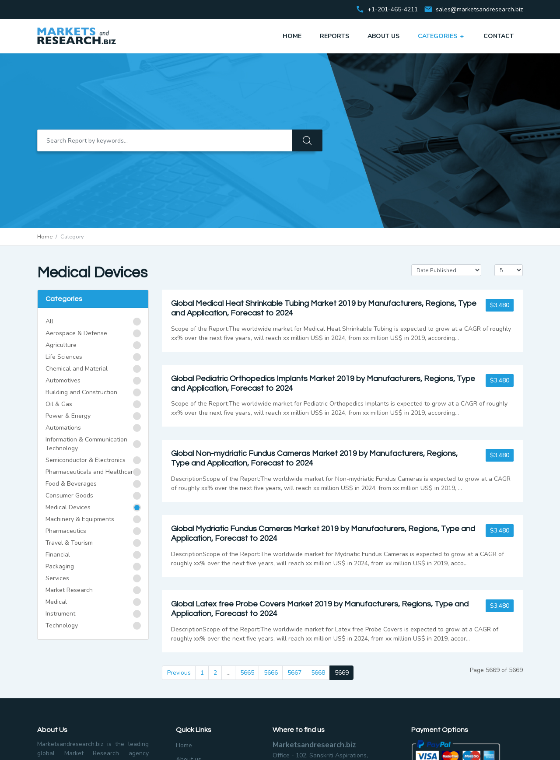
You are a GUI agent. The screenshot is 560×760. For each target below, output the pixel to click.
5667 (294, 673)
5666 (271, 673)
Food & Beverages (71, 484)
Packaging (60, 566)
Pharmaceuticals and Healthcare (91, 472)
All (49, 321)
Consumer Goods (69, 495)
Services (57, 578)
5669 (342, 673)
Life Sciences (64, 357)
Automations (63, 428)
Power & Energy (68, 416)
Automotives (63, 380)
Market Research (69, 590)
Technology (62, 625)
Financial (58, 554)
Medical (56, 602)
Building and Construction (81, 392)
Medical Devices (68, 507)
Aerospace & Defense (76, 333)
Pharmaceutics (66, 531)
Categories (441, 36)
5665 (247, 673)
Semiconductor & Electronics (86, 460)
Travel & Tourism (69, 543)
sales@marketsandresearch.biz (479, 10)
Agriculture (61, 345)
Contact (498, 36)
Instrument (60, 613)
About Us (383, 36)
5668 (318, 673)
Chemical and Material (77, 368)
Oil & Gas (59, 404)
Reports (334, 36)
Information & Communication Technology (86, 443)
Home (292, 36)
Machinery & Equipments (80, 519)
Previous (179, 673)
